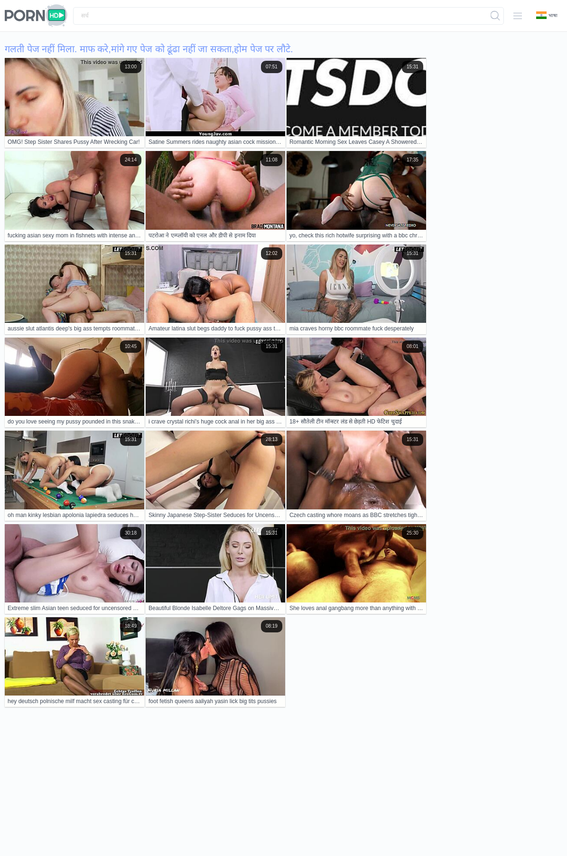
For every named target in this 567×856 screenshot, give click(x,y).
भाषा (547, 15)
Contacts (94, 819)
